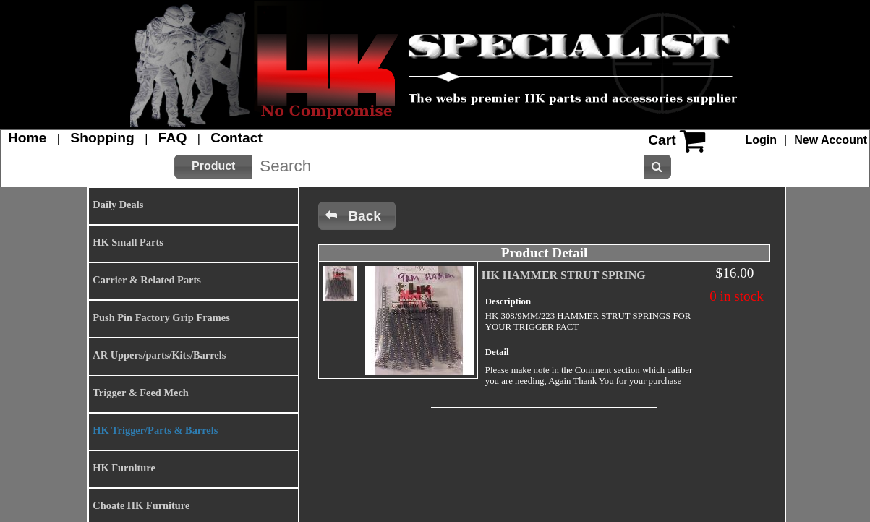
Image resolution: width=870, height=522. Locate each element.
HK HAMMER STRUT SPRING (564, 275)
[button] (213, 167)
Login (761, 140)
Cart (661, 139)
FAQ (172, 137)
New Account (830, 140)
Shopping (102, 137)
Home (27, 137)
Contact (236, 137)
